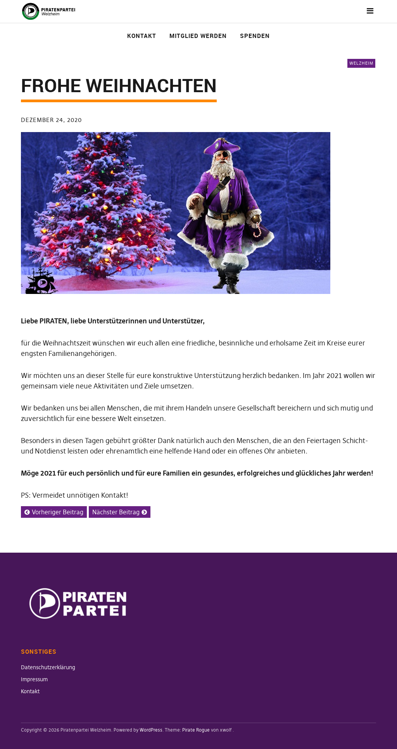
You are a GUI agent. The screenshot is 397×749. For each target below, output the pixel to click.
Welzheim (361, 63)
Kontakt (141, 36)
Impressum (34, 679)
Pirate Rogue (196, 730)
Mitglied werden (198, 36)
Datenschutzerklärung (48, 667)
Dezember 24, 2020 (51, 120)
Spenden (255, 36)
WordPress (151, 730)
